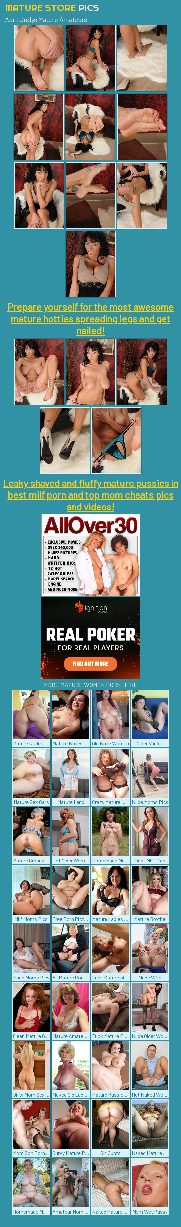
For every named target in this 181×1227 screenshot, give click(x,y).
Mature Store (52, 7)
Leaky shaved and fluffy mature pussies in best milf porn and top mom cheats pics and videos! (90, 494)
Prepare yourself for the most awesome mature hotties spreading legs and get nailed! (90, 318)
